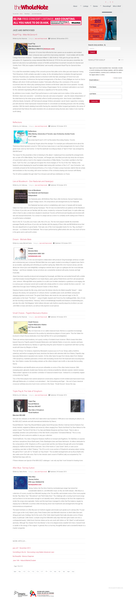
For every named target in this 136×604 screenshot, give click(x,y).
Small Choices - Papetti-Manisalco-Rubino (30, 313)
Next (68, 571)
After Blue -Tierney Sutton (24, 468)
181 (59, 571)
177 (42, 571)
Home (21, 13)
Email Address (94, 80)
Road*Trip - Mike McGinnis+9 (25, 34)
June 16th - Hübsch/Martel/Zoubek (24, 560)
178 (46, 571)
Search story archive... (96, 45)
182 (64, 571)
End (73, 571)
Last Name (92, 93)
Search (92, 52)
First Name (92, 87)
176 (37, 571)
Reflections (17, 122)
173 (24, 571)
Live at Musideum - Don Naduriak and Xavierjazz (33, 181)
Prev (20, 571)
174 (29, 571)
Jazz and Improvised (41, 38)
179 (51, 571)
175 (33, 571)
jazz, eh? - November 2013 (22, 548)
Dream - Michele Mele (22, 239)
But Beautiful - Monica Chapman (23, 556)
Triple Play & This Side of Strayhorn (27, 391)
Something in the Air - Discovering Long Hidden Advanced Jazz (33, 552)
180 (55, 571)
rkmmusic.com (49, 49)
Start (15, 571)
